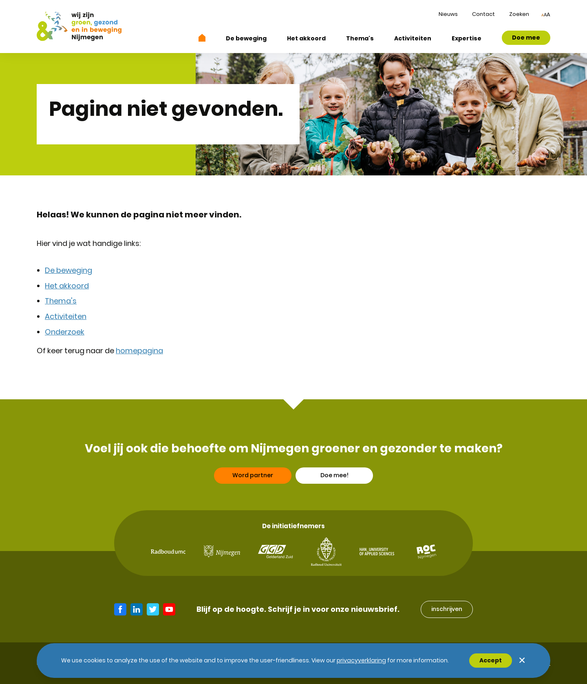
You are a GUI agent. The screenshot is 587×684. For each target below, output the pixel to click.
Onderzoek (64, 332)
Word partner (252, 478)
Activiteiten (412, 38)
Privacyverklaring (361, 660)
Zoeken (519, 14)
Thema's (360, 38)
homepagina (139, 350)
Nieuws (448, 14)
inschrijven (446, 609)
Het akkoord (306, 38)
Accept (490, 660)
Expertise (466, 38)
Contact (483, 14)
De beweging (246, 38)
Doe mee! (334, 478)
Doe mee (526, 37)
